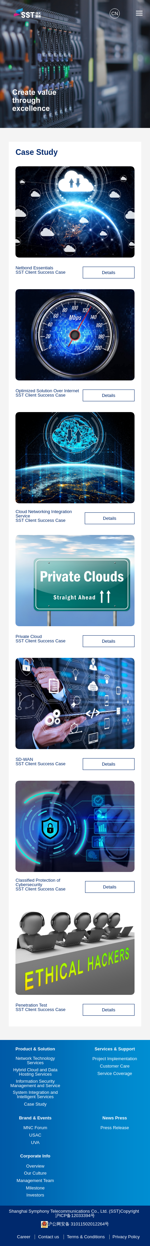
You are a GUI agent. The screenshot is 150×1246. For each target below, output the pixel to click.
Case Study (35, 1104)
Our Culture (35, 1173)
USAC (35, 1135)
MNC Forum (35, 1127)
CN (114, 13)
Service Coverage (114, 1073)
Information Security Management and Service (35, 1083)
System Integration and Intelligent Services (35, 1094)
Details (108, 272)
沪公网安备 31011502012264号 (75, 1224)
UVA (35, 1142)
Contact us (48, 1237)
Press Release (115, 1127)
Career (24, 1237)
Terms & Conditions (86, 1237)
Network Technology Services (35, 1060)
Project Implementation (114, 1058)
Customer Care (114, 1066)
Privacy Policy (126, 1237)
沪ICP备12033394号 (75, 1215)
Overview (35, 1166)
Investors (35, 1195)
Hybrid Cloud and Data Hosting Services (35, 1072)
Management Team (35, 1180)
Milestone (35, 1188)
